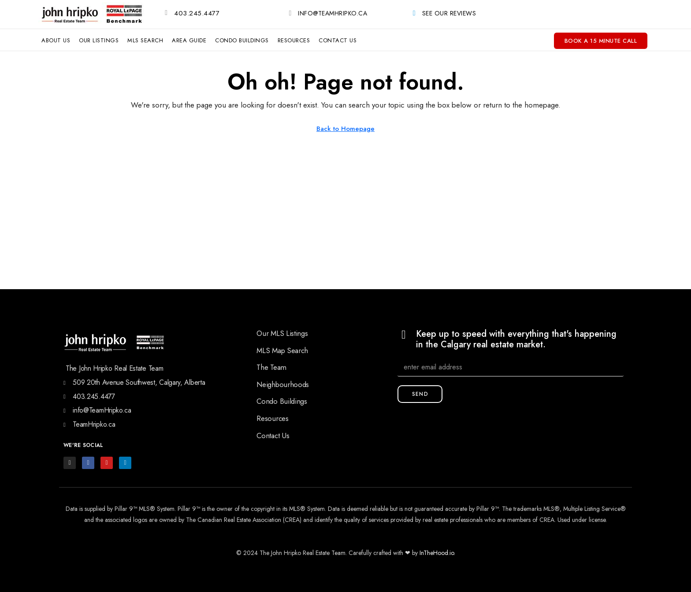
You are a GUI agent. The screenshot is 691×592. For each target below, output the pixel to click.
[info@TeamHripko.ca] (289, 13)
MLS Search (145, 40)
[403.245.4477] (166, 12)
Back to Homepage (345, 129)
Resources (294, 40)
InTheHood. (435, 552)
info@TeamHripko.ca (332, 13)
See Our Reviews (449, 13)
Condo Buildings (242, 40)
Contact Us (338, 40)
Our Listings (99, 40)
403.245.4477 (196, 13)
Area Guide (189, 40)
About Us (55, 40)
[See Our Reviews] (414, 13)
